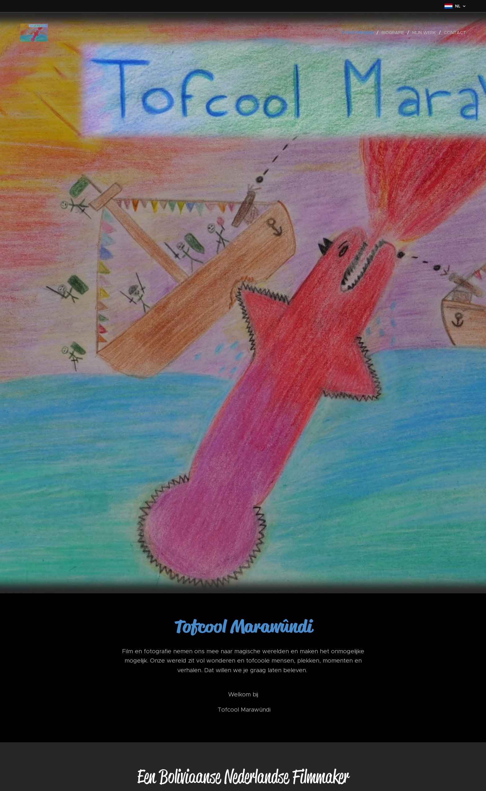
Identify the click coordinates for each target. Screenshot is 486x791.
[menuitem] (359, 32)
